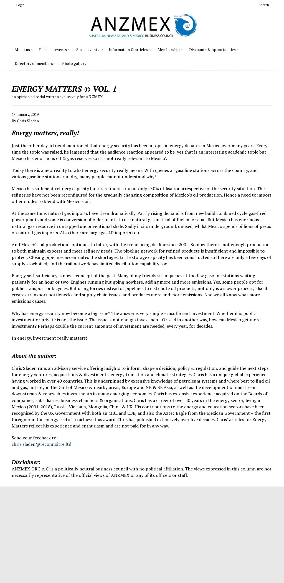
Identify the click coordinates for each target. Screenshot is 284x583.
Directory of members (34, 63)
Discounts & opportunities (212, 49)
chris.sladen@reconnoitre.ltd (41, 444)
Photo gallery (74, 63)
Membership (169, 49)
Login (18, 5)
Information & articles (128, 49)
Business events (53, 49)
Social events (87, 49)
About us (22, 49)
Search (261, 5)
